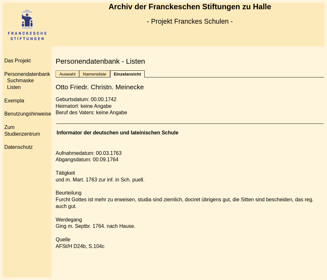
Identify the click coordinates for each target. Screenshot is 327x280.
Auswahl (67, 74)
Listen (14, 87)
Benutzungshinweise (27, 113)
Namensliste (94, 74)
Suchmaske (20, 80)
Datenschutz (18, 147)
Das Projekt (17, 60)
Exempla (14, 100)
